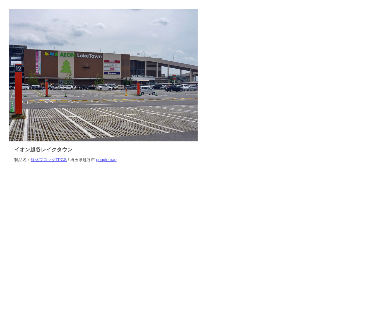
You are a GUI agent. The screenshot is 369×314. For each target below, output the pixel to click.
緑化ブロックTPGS (49, 159)
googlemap (106, 159)
